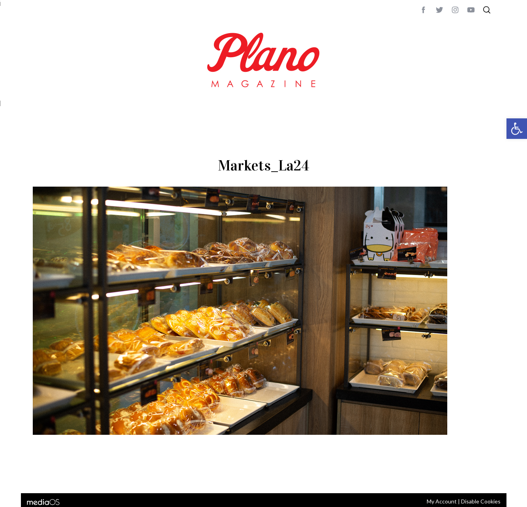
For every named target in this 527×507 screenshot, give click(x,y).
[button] (516, 128)
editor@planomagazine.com (269, 476)
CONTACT (64, 476)
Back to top (473, 476)
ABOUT (41, 476)
